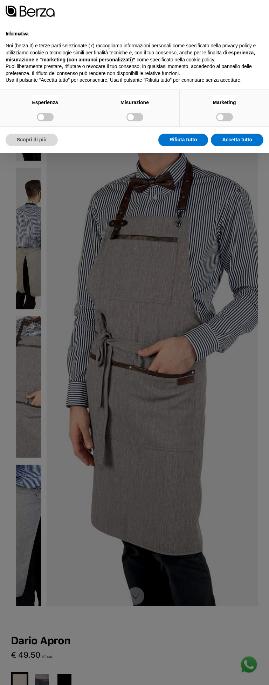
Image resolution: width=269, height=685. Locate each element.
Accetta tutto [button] (237, 139)
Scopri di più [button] (32, 139)
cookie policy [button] (200, 59)
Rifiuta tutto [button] (183, 139)
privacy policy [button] (237, 45)
